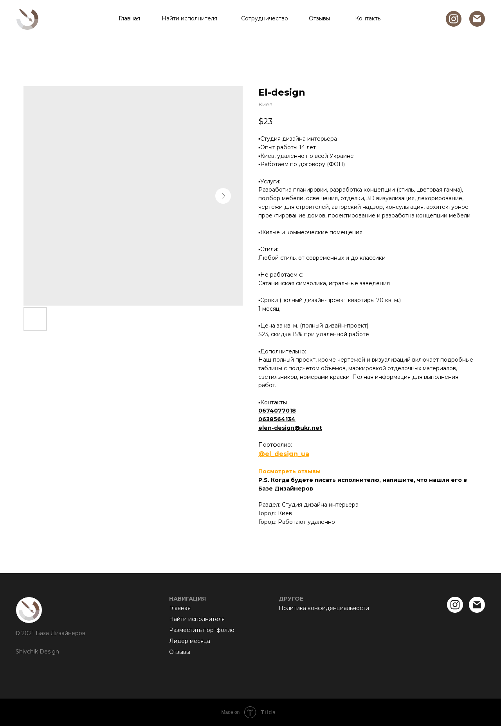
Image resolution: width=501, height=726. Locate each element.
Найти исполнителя (189, 18)
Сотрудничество (264, 18)
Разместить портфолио (201, 630)
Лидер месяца (189, 641)
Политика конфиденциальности (324, 608)
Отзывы (319, 18)
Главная (129, 18)
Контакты (368, 18)
